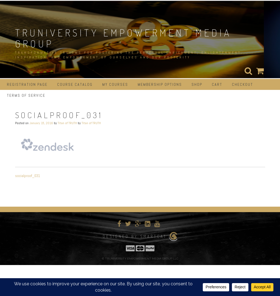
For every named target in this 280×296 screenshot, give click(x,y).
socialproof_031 (27, 175)
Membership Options (160, 84)
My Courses (115, 84)
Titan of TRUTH (67, 123)
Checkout (242, 84)
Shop (197, 84)
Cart (217, 84)
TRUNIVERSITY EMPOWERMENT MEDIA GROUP (123, 38)
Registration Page (27, 84)
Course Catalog (75, 84)
